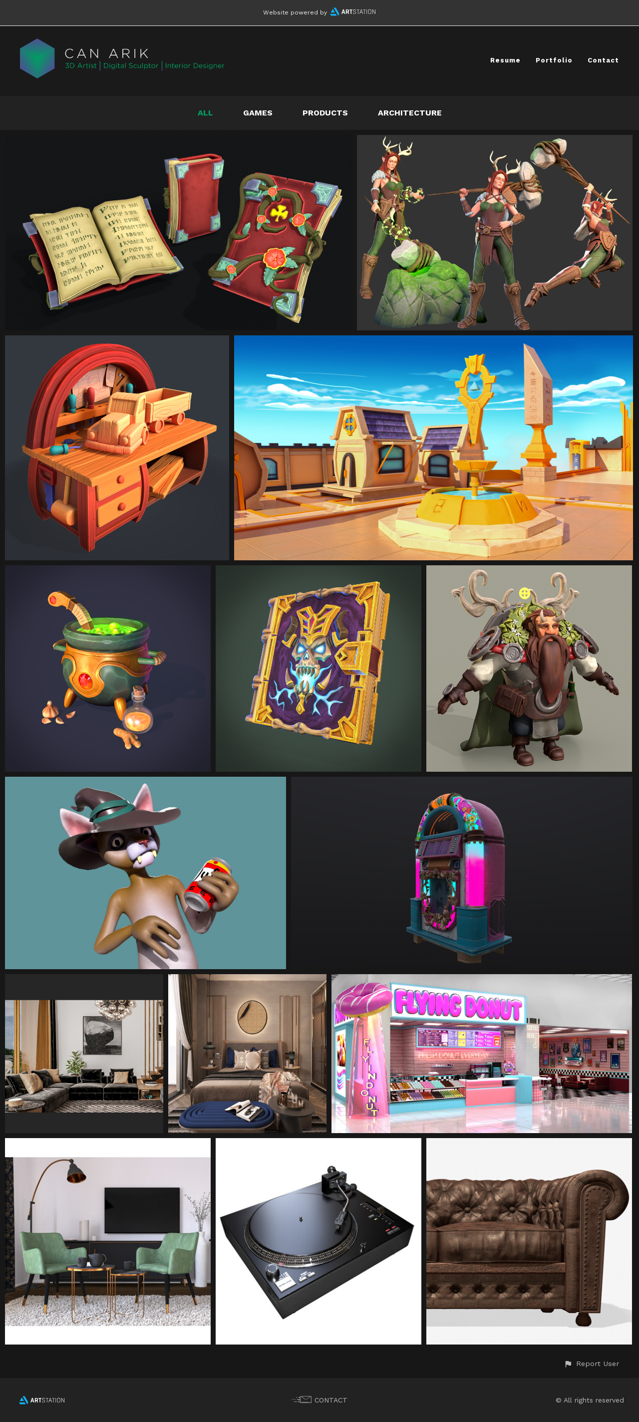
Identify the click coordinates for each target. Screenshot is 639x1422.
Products (325, 112)
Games (258, 112)
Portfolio (554, 60)
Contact (603, 60)
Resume (505, 60)
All (205, 112)
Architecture (410, 112)
